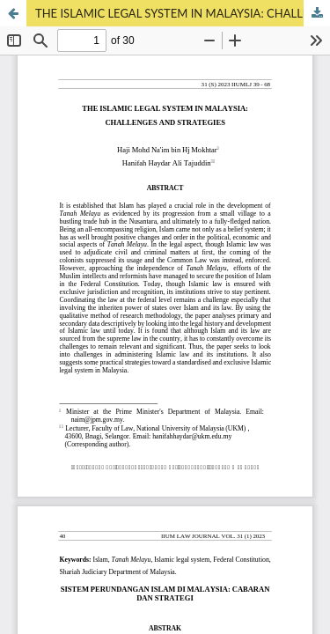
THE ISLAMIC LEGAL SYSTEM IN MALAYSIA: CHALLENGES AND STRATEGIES (182, 13)
